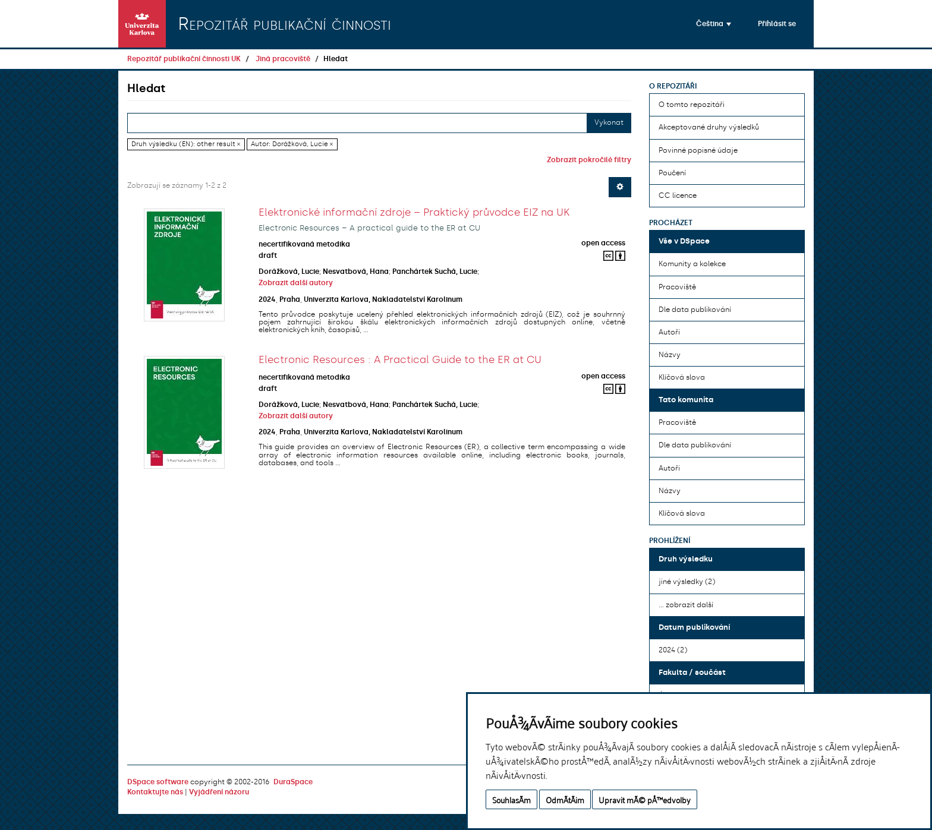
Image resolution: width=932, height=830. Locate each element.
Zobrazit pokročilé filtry (589, 160)
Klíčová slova (682, 377)
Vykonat (609, 122)
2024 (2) (673, 650)
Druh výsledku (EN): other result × (185, 144)
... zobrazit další (686, 605)
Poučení (672, 173)
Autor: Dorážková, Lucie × (292, 144)
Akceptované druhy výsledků (709, 127)
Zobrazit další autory (296, 283)
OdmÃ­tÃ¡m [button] (565, 799)
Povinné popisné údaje (698, 150)
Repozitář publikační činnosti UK (184, 59)
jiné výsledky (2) (687, 581)
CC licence (678, 195)
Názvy (670, 355)
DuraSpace (293, 782)
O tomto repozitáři (692, 104)
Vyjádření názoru (219, 792)
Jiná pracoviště (283, 59)
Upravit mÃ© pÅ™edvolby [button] (645, 799)
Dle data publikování (695, 309)
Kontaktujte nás (155, 792)
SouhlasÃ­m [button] (511, 799)
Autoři (669, 332)
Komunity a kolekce (692, 264)
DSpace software (157, 782)
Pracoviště (677, 287)
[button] (713, 24)
